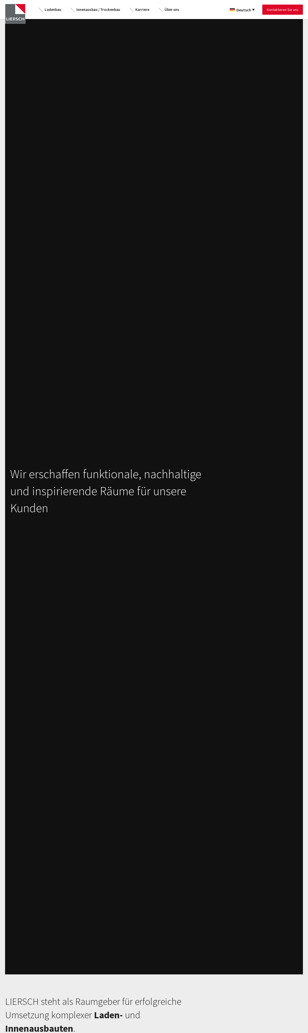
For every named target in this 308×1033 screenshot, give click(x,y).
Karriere (142, 9)
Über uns (172, 9)
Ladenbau (53, 9)
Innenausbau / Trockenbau (98, 9)
